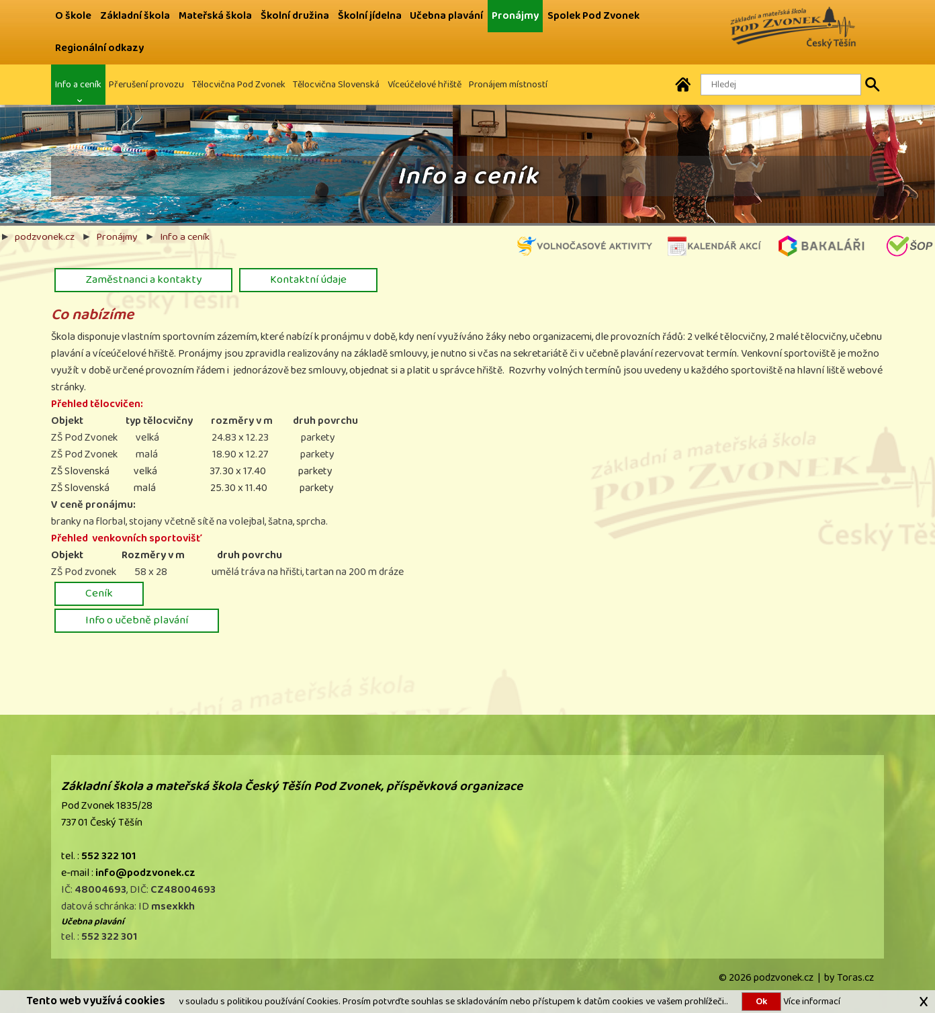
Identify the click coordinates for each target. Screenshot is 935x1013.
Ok (761, 1001)
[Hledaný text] (781, 84)
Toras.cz (855, 977)
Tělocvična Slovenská (336, 84)
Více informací (810, 1001)
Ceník (99, 593)
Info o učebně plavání (136, 620)
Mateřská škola (215, 15)
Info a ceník (78, 84)
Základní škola (135, 15)
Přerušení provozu (146, 84)
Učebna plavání (446, 15)
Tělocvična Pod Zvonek (238, 84)
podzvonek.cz (45, 236)
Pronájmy (515, 15)
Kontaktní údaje (308, 279)
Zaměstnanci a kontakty (143, 279)
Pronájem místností (508, 84)
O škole (73, 15)
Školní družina (295, 15)
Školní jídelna (370, 15)
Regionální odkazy (99, 48)
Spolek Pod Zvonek (593, 15)
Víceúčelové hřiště (424, 84)
